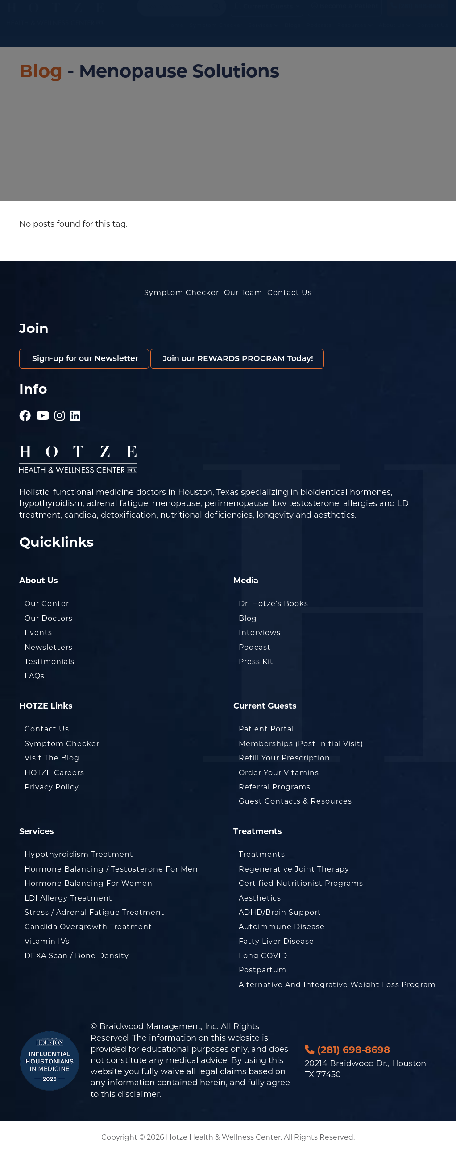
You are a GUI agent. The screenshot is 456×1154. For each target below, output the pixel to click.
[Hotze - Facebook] (25, 412)
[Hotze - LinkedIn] (75, 412)
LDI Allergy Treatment (68, 898)
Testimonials (50, 662)
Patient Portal (266, 729)
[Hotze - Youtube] (43, 412)
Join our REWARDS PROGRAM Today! (245, 359)
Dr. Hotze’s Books (273, 604)
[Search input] (177, 15)
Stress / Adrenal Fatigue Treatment (95, 913)
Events (38, 633)
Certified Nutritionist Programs (301, 884)
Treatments (262, 855)
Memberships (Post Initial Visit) (301, 744)
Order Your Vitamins (279, 773)
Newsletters (49, 647)
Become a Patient (344, 15)
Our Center (47, 604)
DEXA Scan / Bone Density (77, 956)
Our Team (243, 292)
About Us (395, 35)
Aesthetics (260, 898)
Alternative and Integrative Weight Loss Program (337, 985)
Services (264, 35)
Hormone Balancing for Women (89, 884)
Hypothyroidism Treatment (79, 855)
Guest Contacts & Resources (295, 801)
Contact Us (433, 35)
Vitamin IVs (47, 942)
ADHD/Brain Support (280, 913)
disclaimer (139, 1095)
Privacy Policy (52, 787)
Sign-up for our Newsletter (86, 359)
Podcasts (319, 35)
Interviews (260, 633)
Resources (355, 35)
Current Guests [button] (263, 15)
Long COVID (263, 956)
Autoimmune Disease (282, 927)
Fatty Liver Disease (276, 942)
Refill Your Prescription (284, 758)
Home (175, 35)
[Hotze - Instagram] (59, 412)
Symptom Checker (216, 35)
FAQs (35, 676)
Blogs (293, 35)
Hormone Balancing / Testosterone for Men (111, 869)
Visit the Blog (52, 758)
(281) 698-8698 (417, 15)
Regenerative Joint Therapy (294, 869)
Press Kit (256, 662)
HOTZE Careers (54, 773)
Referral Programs (275, 787)
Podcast (255, 647)
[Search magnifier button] (216, 15)
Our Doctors (49, 618)
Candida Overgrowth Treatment (88, 927)
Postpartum (262, 971)
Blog (40, 71)
